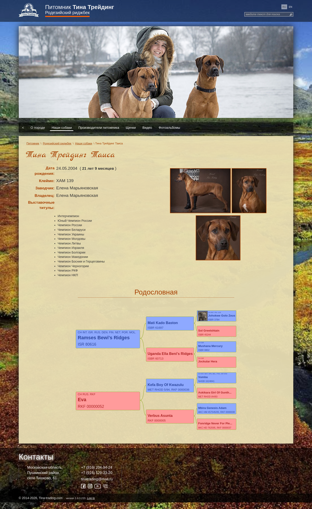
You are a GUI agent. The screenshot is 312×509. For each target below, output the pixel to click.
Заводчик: (44, 188)
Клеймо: (46, 181)
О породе (38, 127)
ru (284, 7)
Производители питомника (98, 127)
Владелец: (44, 195)
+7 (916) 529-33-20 (96, 479)
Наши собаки (62, 127)
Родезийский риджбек (67, 12)
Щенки (131, 127)
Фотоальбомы (169, 127)
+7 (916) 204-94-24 (96, 474)
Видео (147, 127)
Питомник (79, 7)
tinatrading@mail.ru (97, 485)
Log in (91, 504)
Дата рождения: (45, 171)
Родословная (155, 292)
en (290, 7)
